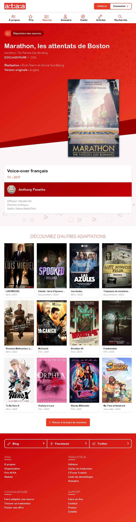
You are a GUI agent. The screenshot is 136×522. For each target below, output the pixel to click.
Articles (101, 18)
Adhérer (102, 6)
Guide (83, 18)
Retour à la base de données (67, 422)
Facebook (68, 443)
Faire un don (75, 499)
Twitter (110, 443)
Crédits (72, 511)
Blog (26, 443)
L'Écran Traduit (77, 472)
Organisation (12, 468)
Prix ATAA (10, 472)
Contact (72, 503)
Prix (31, 18)
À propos (14, 18)
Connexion (121, 6)
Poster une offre (14, 507)
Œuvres (47, 18)
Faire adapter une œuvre (19, 499)
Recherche (120, 18)
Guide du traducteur (80, 468)
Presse (72, 507)
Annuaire (66, 18)
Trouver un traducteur (17, 503)
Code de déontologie (80, 476)
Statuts (8, 476)
